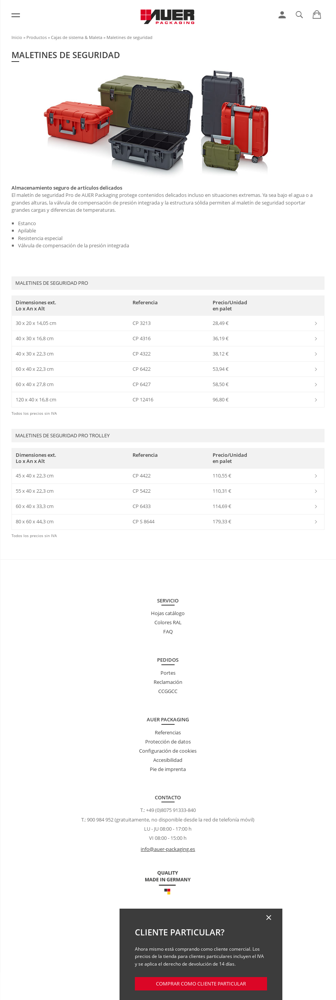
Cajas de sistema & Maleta (76, 37)
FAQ (168, 631)
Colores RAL (168, 622)
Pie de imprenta (168, 769)
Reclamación (168, 682)
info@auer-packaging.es (168, 849)
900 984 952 (100, 819)
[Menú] (15, 15)
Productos (36, 37)
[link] (282, 15)
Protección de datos (168, 741)
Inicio (16, 37)
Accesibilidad (167, 759)
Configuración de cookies (168, 750)
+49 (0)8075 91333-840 (171, 810)
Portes (168, 672)
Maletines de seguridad (129, 37)
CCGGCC (167, 691)
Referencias (168, 732)
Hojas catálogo (168, 613)
